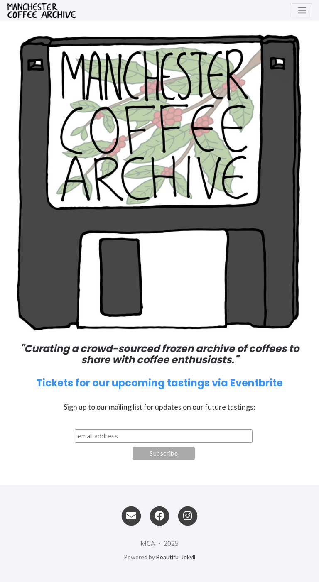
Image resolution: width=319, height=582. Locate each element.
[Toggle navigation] (302, 10)
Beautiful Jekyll (175, 556)
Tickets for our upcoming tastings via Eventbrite (159, 383)
